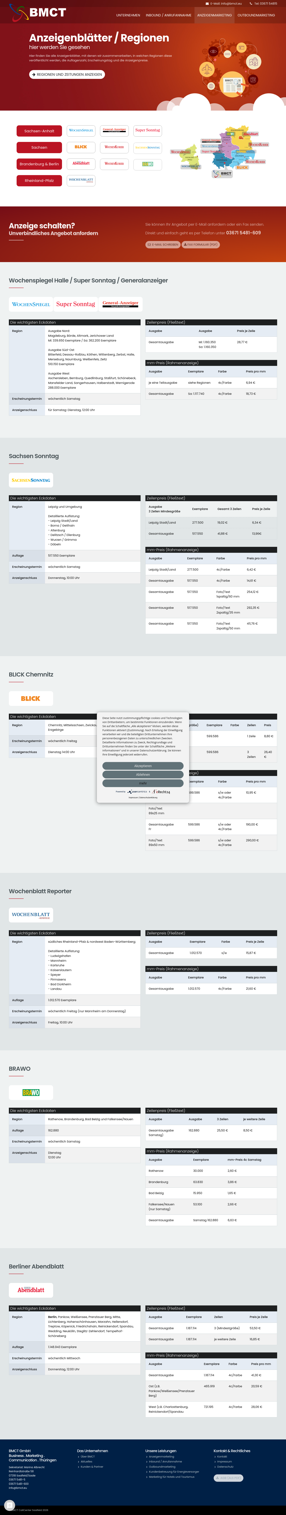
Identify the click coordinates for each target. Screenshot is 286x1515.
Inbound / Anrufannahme (169, 15)
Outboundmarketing (256, 15)
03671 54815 (268, 3)
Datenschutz (225, 1467)
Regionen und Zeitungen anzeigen (69, 74)
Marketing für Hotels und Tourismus (171, 1477)
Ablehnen (143, 774)
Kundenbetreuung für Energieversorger (174, 1472)
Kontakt (222, 1456)
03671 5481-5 (17, 1479)
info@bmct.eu (231, 3)
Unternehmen (128, 15)
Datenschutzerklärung (148, 798)
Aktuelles (86, 1461)
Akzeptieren (143, 766)
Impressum (224, 1461)
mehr (143, 783)
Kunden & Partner (92, 1467)
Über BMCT (88, 1456)
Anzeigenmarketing (214, 15)
